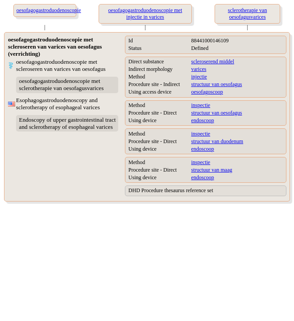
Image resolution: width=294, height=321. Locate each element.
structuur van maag (211, 170)
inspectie (201, 105)
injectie (199, 77)
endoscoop (202, 120)
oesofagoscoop (207, 92)
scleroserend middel (212, 61)
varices (199, 69)
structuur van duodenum (217, 141)
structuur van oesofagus (216, 84)
